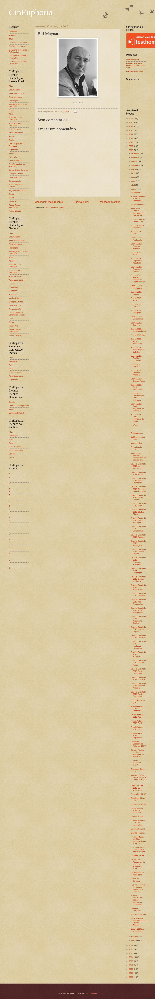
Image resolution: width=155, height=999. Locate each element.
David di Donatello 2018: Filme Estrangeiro (138, 480)
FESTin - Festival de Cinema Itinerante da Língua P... (138, 888)
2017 (131, 945)
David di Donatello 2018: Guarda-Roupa (138, 662)
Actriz (11, 114)
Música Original (15, 160)
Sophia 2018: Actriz (136, 253)
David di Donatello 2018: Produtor (138, 536)
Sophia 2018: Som (138, 335)
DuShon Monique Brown (138, 438)
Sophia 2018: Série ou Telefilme (136, 246)
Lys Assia (135, 425)
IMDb (11, 39)
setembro (135, 165)
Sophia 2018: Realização (136, 239)
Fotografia (13, 157)
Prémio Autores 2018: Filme (137, 728)
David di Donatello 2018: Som (138, 504)
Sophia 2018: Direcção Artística (136, 372)
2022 (131, 134)
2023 (131, 130)
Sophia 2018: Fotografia (136, 311)
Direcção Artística (16, 174)
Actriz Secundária (16, 133)
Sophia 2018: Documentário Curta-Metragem (137, 396)
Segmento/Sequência (17, 190)
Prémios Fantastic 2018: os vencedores (138, 198)
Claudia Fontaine (138, 833)
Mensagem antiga (110, 202)
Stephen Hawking (138, 829)
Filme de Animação (17, 93)
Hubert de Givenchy (136, 880)
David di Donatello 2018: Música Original (138, 629)
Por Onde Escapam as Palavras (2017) (138, 744)
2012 (131, 965)
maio (133, 181)
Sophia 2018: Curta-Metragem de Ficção (137, 417)
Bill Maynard (136, 192)
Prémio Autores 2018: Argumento (137, 735)
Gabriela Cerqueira (136, 909)
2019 (131, 146)
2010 (131, 973)
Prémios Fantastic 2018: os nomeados (138, 822)
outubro (134, 161)
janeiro (134, 940)
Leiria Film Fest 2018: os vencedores (137, 788)
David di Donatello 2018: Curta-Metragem (138, 520)
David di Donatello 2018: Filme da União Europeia (138, 489)
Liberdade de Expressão (19, 406)
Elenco (11, 136)
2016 (131, 949)
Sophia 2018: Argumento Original (136, 269)
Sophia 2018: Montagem (136, 287)
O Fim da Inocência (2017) (136, 763)
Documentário (14, 90)
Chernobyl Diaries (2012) (138, 770)
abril (133, 185)
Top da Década (15, 211)
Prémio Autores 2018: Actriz (137, 722)
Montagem (13, 153)
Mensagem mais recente (49, 202)
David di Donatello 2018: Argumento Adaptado (138, 561)
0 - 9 (11, 568)
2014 (131, 957)
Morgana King (136, 443)
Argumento (13, 150)
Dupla (11, 140)
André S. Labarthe (138, 914)
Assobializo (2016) (138, 794)
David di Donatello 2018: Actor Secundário (138, 671)
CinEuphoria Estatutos (18, 43)
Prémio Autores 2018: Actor (137, 716)
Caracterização (15, 181)
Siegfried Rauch (137, 856)
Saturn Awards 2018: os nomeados (137, 810)
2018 (131, 150)
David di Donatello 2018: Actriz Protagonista (138, 610)
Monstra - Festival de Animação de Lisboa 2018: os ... (138, 778)
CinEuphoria (31, 12)
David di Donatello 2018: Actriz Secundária (138, 694)
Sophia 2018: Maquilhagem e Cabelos (138, 349)
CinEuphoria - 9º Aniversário (137, 873)
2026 (131, 118)
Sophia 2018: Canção (136, 293)
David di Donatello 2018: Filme (138, 473)
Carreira (12, 402)
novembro (135, 157)
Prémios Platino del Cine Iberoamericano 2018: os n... (138, 840)
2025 (131, 122)
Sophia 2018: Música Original (138, 330)
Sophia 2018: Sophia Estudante (136, 358)
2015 (131, 953)
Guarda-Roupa (15, 177)
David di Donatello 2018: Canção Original (138, 551)
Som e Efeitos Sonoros (18, 170)
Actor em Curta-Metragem (15, 118)
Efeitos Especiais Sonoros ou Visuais (17, 314)
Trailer (11, 198)
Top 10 (11, 457)
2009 (131, 977)
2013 (131, 961)
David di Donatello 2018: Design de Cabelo (138, 579)
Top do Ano (13, 201)
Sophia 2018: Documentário (137, 318)
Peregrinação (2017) (136, 448)
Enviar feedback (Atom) (54, 208)
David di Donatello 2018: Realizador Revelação (138, 644)
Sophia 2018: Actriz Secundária (136, 387)
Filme (11, 86)
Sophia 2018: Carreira (136, 305)
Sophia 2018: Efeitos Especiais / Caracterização (138, 278)
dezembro (135, 153)
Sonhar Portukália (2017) (138, 701)
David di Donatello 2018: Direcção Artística (138, 685)
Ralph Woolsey (137, 433)
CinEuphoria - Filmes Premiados (17, 57)
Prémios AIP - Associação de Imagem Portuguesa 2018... (138, 864)
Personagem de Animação (15, 145)
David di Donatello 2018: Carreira (138, 594)
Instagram (13, 35)
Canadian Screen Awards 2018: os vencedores (138, 849)
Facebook (13, 32)
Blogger (94, 993)
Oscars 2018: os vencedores (137, 930)
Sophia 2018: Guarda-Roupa (138, 380)
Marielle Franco (137, 816)
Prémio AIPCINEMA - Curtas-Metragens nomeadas (137, 899)
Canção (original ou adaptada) (17, 165)
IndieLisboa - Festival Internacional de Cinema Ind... (138, 212)
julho (133, 173)
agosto (134, 169)
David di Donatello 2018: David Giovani (138, 497)
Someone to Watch (16, 413)
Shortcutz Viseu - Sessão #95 (138, 220)
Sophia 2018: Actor (136, 299)
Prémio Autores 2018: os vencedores (137, 708)
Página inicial (81, 202)
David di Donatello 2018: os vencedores (138, 466)
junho (133, 177)
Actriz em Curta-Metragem (15, 124)
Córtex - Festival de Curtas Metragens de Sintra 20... (137, 753)
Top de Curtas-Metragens (15, 206)
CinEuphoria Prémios (17, 46)
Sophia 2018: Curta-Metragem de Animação (137, 407)
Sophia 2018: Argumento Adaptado (136, 260)
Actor (11, 110)
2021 (131, 138)
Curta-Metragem (15, 97)
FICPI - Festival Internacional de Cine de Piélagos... (138, 921)
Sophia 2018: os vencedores (137, 226)
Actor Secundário (16, 129)
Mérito (11, 409)
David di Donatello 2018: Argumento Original (138, 619)
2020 (131, 142)
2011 (131, 969)
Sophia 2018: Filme (136, 232)
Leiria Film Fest (132, 60)
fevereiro (135, 936)
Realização (13, 101)
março (134, 189)
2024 (131, 126)
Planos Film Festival (134, 71)
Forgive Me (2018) (138, 804)
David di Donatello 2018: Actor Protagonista (138, 602)
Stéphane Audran (138, 205)
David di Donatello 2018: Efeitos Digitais (138, 512)
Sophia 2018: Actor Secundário (136, 341)
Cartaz (11, 194)
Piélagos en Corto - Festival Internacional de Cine (136, 65)
